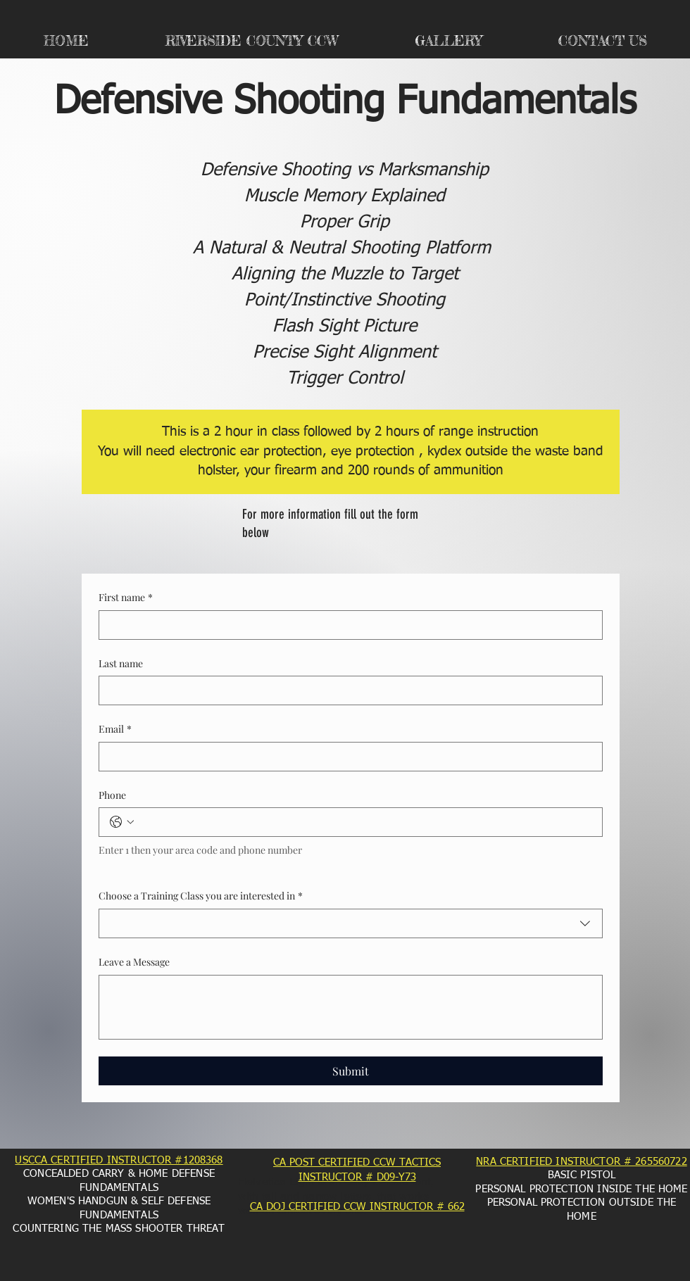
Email (115, 729)
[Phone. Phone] (365, 822)
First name (126, 598)
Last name (121, 663)
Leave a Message (134, 961)
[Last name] (346, 690)
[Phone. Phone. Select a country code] (122, 822)
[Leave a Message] (350, 1007)
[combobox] (351, 923)
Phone (112, 795)
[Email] (346, 757)
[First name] (346, 625)
